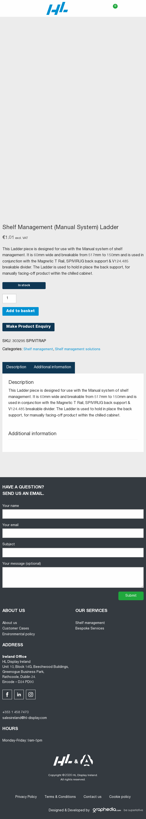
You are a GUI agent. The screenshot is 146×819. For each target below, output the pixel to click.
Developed (76, 810)
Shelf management (38, 349)
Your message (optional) (73, 575)
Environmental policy (18, 634)
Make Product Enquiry (28, 327)
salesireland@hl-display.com (24, 718)
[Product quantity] (9, 298)
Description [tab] (16, 367)
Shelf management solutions (77, 349)
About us (9, 623)
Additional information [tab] (52, 367)
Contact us (93, 797)
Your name (73, 511)
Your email (73, 531)
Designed (56, 810)
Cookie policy (120, 797)
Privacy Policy (26, 797)
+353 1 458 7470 (15, 712)
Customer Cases (15, 628)
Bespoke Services (89, 628)
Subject (73, 550)
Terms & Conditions (60, 797)
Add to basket (20, 311)
